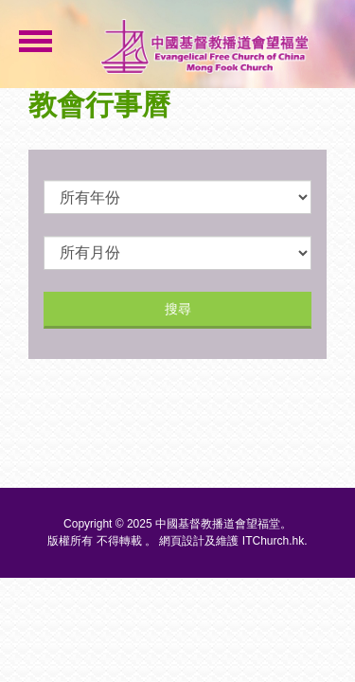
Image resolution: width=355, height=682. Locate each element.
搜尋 (178, 308)
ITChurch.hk (273, 540)
